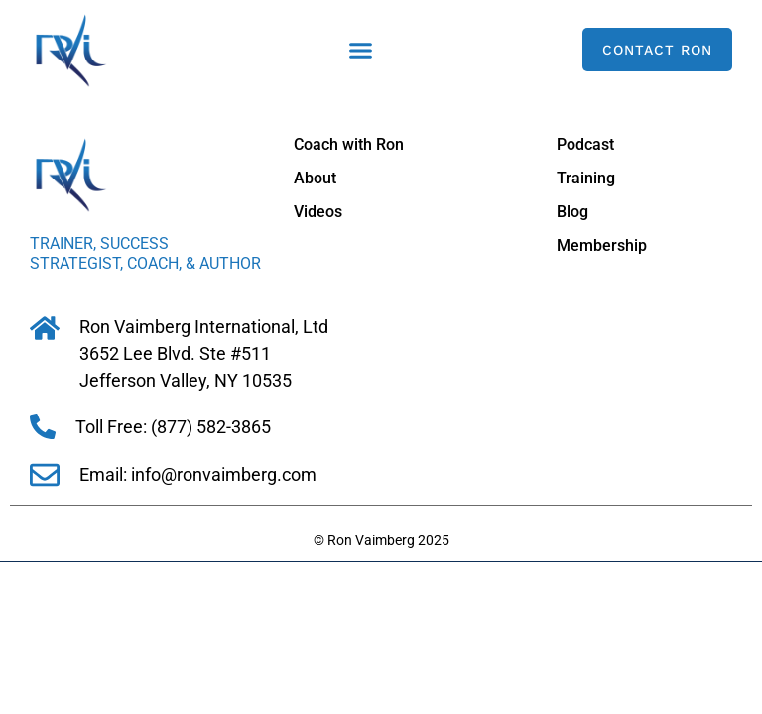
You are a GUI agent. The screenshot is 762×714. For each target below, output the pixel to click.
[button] (361, 49)
